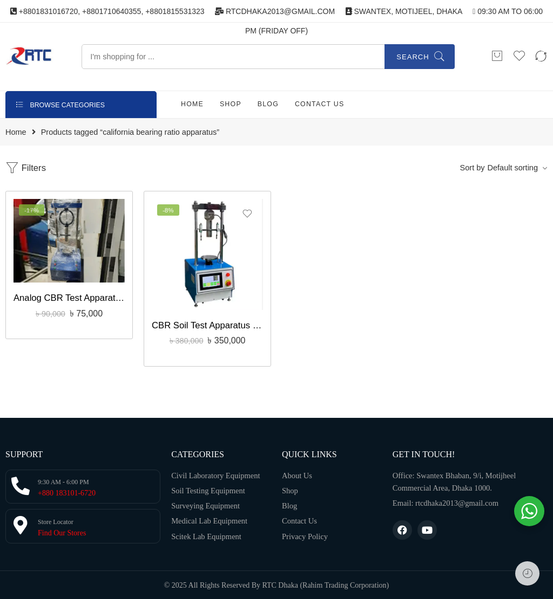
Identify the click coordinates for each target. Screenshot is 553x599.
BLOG (268, 104)
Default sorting (513, 167)
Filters (25, 168)
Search (412, 57)
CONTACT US (320, 104)
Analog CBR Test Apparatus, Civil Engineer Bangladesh (69, 298)
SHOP (230, 104)
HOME (192, 104)
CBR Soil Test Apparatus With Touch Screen (207, 325)
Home (15, 132)
